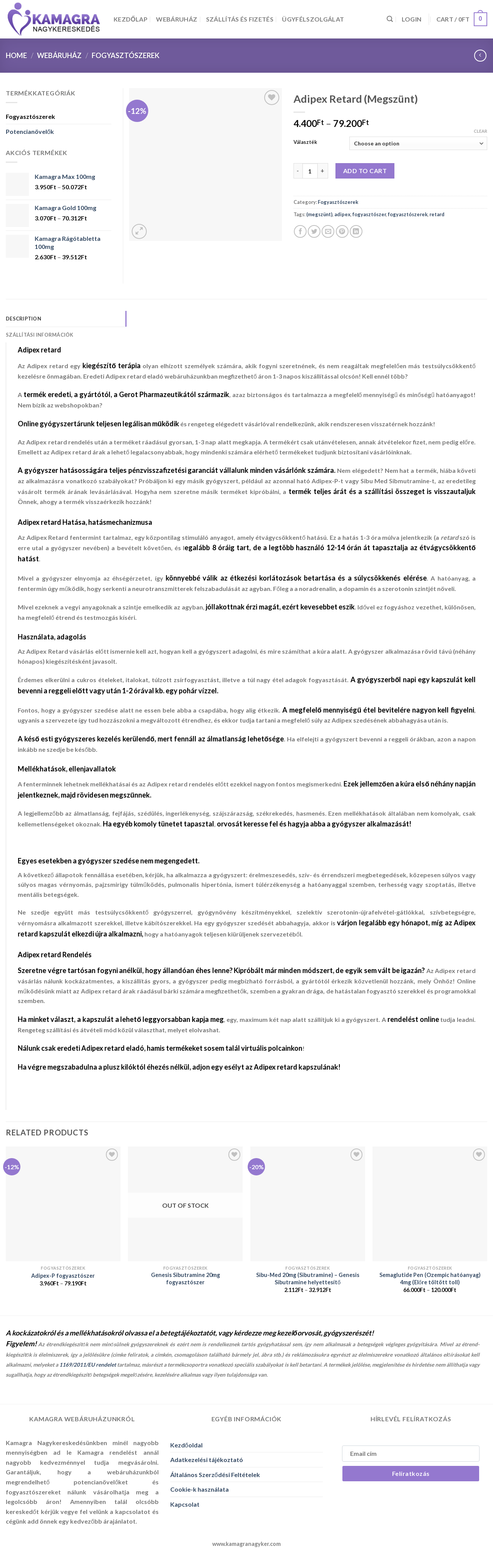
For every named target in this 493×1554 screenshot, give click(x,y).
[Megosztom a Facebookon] (300, 231)
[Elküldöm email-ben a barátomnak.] (328, 231)
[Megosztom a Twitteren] (314, 231)
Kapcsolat (185, 1504)
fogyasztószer (369, 214)
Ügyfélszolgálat (313, 19)
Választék (305, 142)
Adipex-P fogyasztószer (63, 1275)
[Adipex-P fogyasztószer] (63, 1204)
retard (436, 214)
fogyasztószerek (408, 214)
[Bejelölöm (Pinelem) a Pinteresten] (342, 231)
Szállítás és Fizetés (239, 19)
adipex (342, 214)
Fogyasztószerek (125, 55)
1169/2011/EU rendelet (87, 1365)
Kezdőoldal (186, 1445)
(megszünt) (319, 214)
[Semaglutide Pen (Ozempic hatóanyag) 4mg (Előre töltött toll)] (429, 1204)
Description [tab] (23, 318)
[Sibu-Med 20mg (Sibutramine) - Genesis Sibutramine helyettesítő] (307, 1204)
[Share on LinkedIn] (356, 231)
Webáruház (176, 19)
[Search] (390, 19)
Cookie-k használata (199, 1489)
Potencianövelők (30, 131)
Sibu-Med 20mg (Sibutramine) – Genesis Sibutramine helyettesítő (307, 1278)
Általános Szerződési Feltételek (215, 1474)
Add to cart (365, 170)
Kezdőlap (131, 19)
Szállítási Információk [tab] (40, 335)
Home (16, 55)
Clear (480, 131)
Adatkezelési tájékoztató (206, 1459)
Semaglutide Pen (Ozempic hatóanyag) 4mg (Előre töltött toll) (430, 1278)
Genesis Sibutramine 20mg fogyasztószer (185, 1278)
